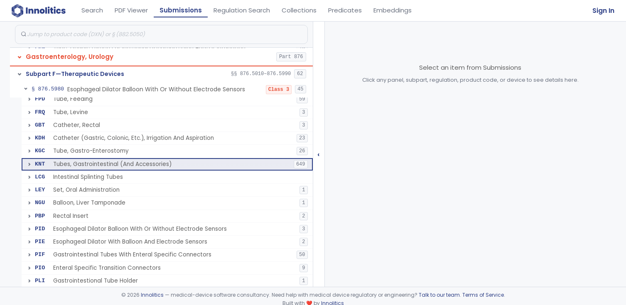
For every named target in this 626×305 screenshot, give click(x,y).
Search (92, 10)
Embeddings (392, 10)
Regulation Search (242, 10)
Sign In (603, 10)
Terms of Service (483, 294)
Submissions (181, 10)
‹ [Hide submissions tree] (318, 154)
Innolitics (152, 294)
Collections (299, 10)
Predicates (345, 10)
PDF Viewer (131, 10)
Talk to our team (439, 294)
